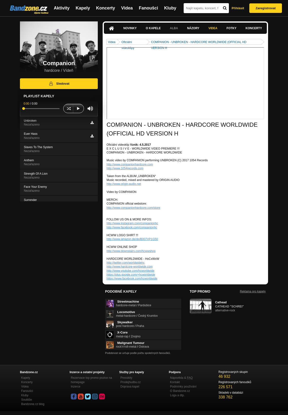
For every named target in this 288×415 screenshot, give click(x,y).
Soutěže (26, 399)
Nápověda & (181, 377)
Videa (127, 8)
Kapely (83, 8)
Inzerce (75, 386)
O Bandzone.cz (180, 391)
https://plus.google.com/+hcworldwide (131, 274)
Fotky (231, 28)
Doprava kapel (129, 386)
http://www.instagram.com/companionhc (132, 223)
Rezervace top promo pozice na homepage (91, 380)
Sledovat (59, 83)
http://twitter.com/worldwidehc (126, 262)
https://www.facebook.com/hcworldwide (132, 278)
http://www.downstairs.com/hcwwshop (131, 251)
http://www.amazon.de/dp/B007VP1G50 (132, 239)
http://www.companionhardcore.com (130, 164)
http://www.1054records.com (125, 168)
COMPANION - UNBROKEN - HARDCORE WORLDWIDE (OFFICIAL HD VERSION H (198, 42)
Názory (193, 28)
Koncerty (105, 8)
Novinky (130, 28)
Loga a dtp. (177, 395)
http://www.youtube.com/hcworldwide (130, 270)
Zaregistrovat (266, 8)
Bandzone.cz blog (32, 404)
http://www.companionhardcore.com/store (133, 207)
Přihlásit (238, 8)
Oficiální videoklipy (127, 42)
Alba (174, 28)
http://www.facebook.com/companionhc (132, 227)
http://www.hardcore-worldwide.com (130, 266)
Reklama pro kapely (253, 291)
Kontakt (175, 382)
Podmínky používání (183, 386)
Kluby (170, 8)
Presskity (126, 377)
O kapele (153, 28)
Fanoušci (148, 8)
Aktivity (62, 8)
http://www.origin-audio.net (124, 184)
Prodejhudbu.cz (130, 382)
